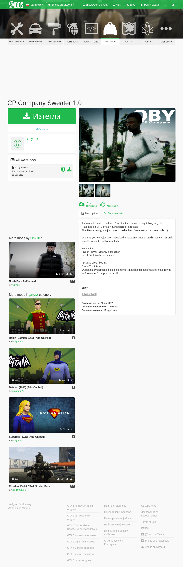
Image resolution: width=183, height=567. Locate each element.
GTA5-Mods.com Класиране (113, 542)
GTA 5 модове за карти (80, 554)
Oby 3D (32, 139)
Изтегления (91, 206)
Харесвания (112, 206)
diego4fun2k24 (20, 490)
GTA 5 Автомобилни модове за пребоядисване (82, 527)
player (33, 294)
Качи (117, 4)
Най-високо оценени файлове (116, 532)
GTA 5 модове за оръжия (81, 535)
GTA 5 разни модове (79, 560)
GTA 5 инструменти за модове (80, 507)
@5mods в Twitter (153, 534)
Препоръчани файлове (117, 512)
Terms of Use (148, 521)
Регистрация (150, 4)
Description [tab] (89, 213)
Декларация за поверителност (150, 514)
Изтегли (42, 116)
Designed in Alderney (19, 504)
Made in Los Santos (19, 508)
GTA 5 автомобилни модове (78, 517)
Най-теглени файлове (117, 524)
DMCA (145, 528)
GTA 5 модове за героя (80, 547)
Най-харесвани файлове (118, 518)
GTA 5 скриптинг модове (81, 541)
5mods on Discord (153, 547)
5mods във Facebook (155, 540)
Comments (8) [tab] (113, 213)
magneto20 (18, 341)
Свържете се (148, 505)
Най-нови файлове (115, 505)
